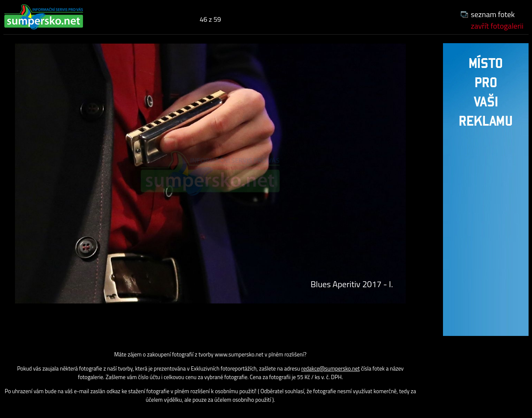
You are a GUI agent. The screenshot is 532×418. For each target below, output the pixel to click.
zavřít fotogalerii (497, 26)
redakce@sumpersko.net (330, 368)
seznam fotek (493, 14)
